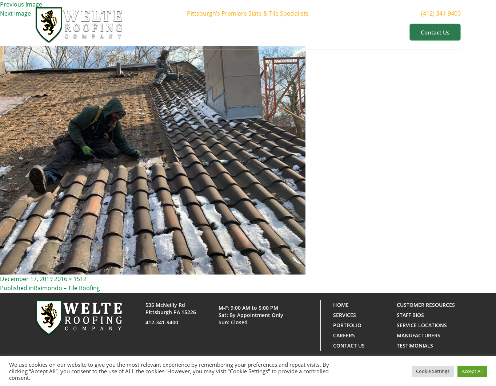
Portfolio (313, 32)
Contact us (435, 32)
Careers (344, 335)
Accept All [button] (472, 371)
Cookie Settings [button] (432, 371)
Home (197, 32)
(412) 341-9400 (447, 13)
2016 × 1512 (70, 279)
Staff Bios (410, 315)
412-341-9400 (161, 322)
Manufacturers (418, 335)
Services (272, 32)
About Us (231, 32)
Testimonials (415, 345)
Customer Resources (369, 32)
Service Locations (422, 325)
